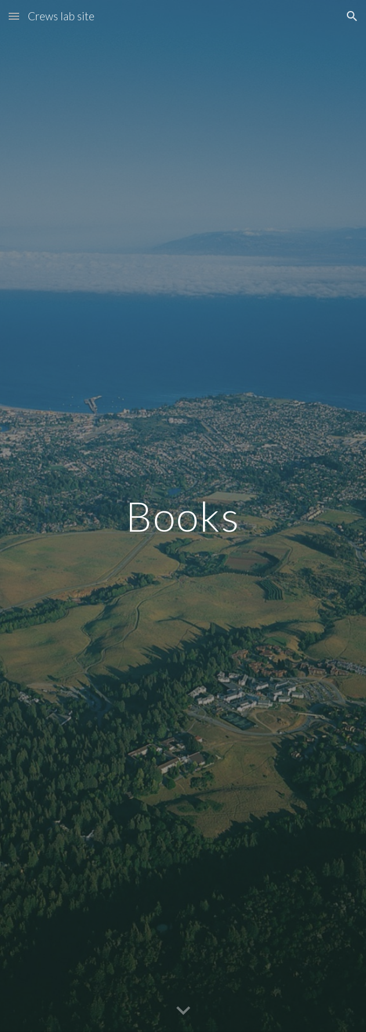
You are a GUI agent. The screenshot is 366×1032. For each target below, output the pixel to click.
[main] (183, 516)
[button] (14, 16)
